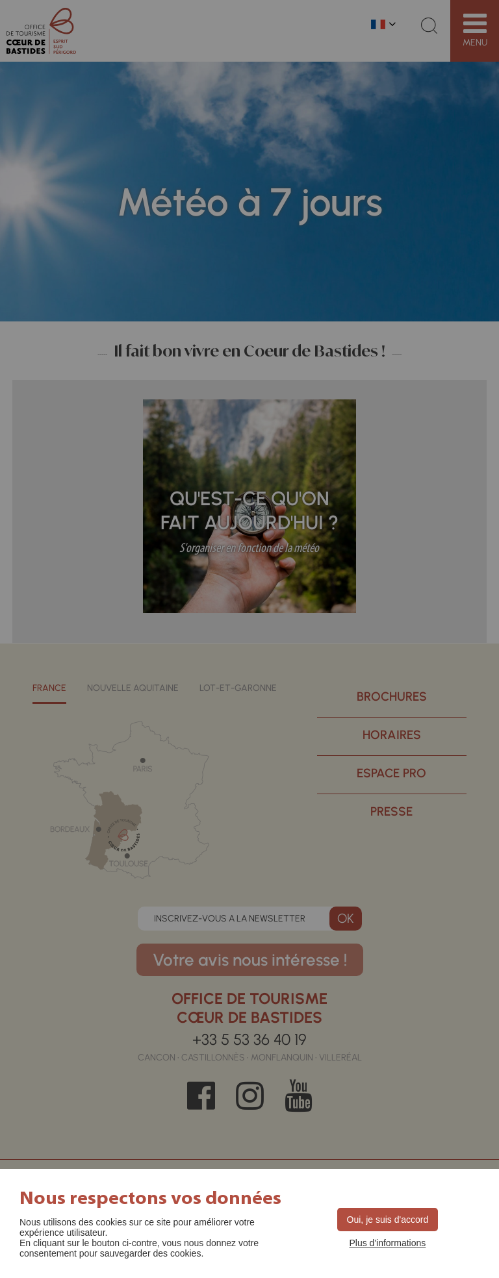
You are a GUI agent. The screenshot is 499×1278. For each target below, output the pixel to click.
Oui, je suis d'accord (388, 1219)
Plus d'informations (387, 1243)
